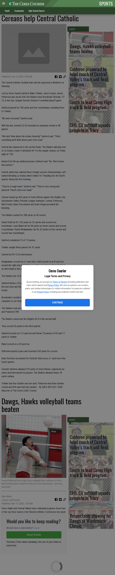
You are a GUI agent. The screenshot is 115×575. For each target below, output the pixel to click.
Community (19, 10)
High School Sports (37, 10)
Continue (57, 302)
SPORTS (106, 3)
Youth (7, 10)
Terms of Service (60, 282)
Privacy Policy (53, 285)
